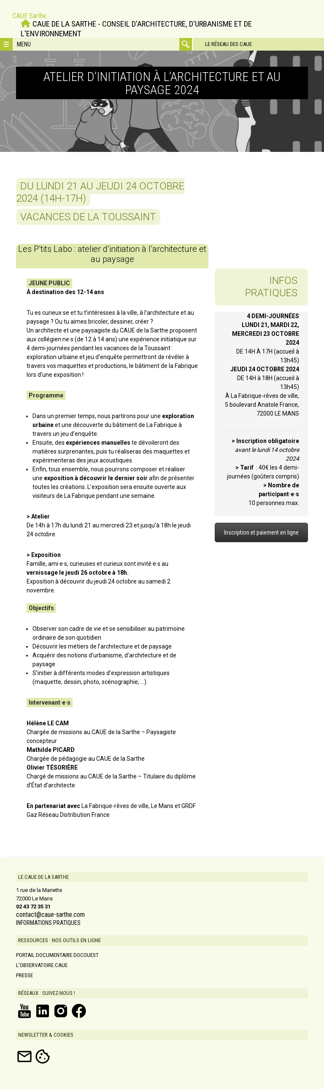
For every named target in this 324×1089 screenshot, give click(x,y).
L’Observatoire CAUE (42, 965)
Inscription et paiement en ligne (261, 532)
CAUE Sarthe (29, 16)
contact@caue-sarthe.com (50, 915)
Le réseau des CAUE (228, 44)
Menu (24, 44)
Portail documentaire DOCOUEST (57, 955)
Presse (24, 975)
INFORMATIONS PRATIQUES (48, 922)
